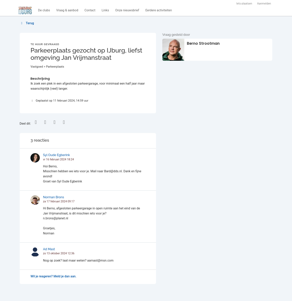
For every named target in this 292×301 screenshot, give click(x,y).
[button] (44, 10)
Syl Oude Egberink (56, 155)
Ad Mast (49, 249)
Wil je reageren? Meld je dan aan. (53, 276)
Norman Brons (53, 197)
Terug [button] (27, 23)
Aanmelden (264, 3)
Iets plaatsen (244, 3)
